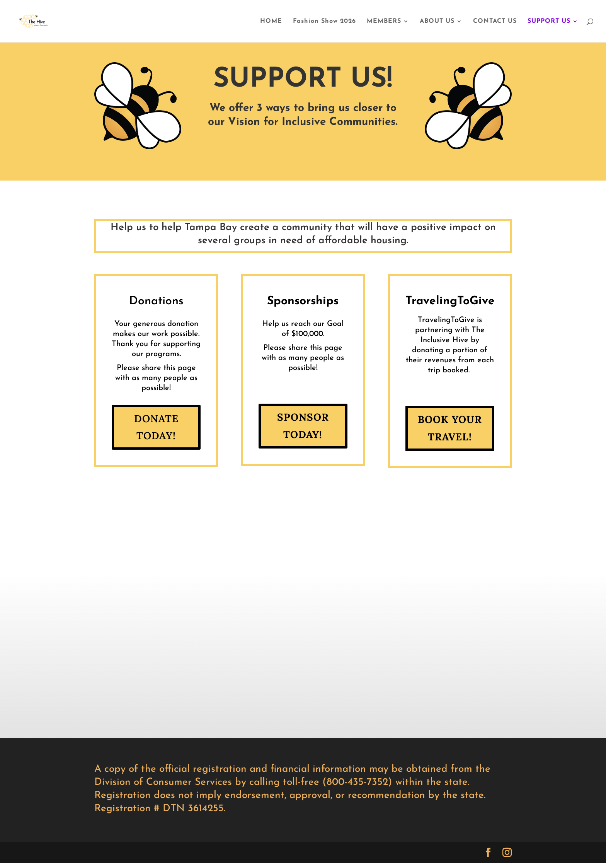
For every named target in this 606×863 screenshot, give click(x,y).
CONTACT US (495, 21)
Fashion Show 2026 (324, 21)
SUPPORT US (549, 21)
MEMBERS (384, 21)
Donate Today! (156, 427)
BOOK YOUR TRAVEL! (450, 428)
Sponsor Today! (303, 425)
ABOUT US (437, 21)
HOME (271, 21)
